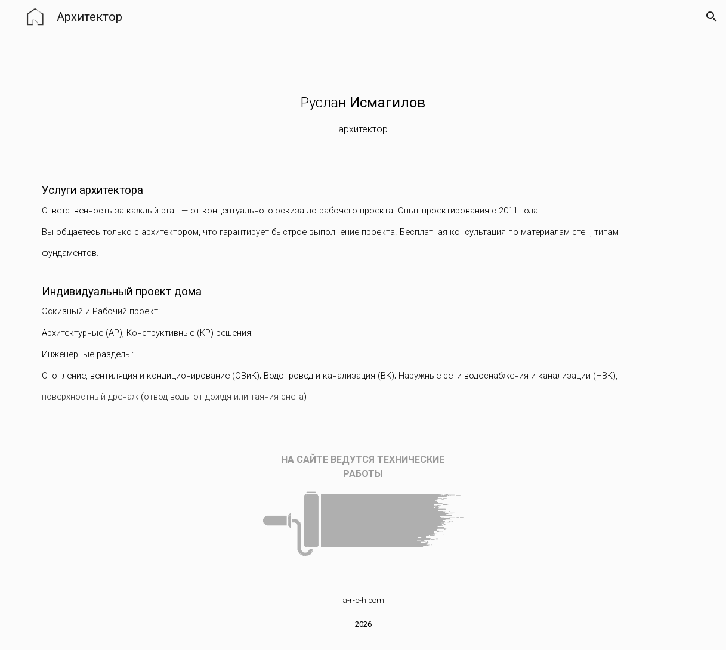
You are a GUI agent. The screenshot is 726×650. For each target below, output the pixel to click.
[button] (711, 16)
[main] (363, 117)
